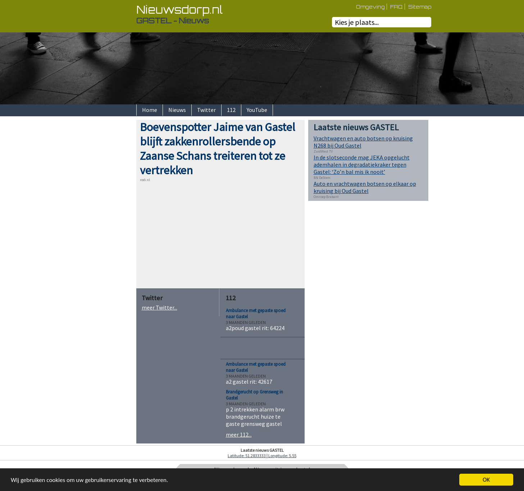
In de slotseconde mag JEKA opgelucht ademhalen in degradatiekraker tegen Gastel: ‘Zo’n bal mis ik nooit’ (362, 164)
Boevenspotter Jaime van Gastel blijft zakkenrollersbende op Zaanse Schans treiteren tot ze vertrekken (217, 148)
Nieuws (177, 109)
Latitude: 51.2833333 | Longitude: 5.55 (262, 455)
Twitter (206, 109)
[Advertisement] (111, 228)
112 (231, 109)
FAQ (396, 7)
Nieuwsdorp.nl (179, 9)
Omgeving (370, 7)
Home (149, 109)
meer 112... (239, 434)
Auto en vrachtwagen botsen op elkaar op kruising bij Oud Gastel (365, 187)
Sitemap (419, 7)
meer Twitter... (159, 307)
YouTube (257, 109)
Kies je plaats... (357, 22)
